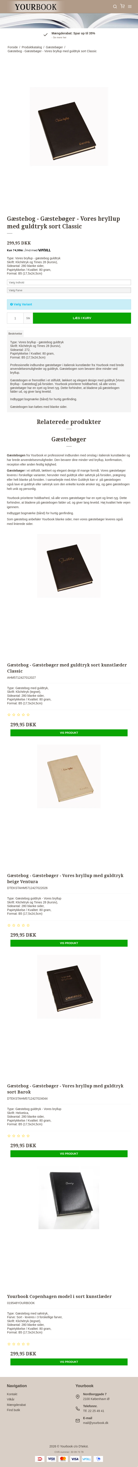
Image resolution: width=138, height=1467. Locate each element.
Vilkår (11, 1399)
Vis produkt (69, 732)
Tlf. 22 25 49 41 (93, 1411)
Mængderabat (16, 1405)
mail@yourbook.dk (95, 1423)
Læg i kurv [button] (82, 318)
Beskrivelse (15, 333)
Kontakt (12, 1394)
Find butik (13, 1410)
